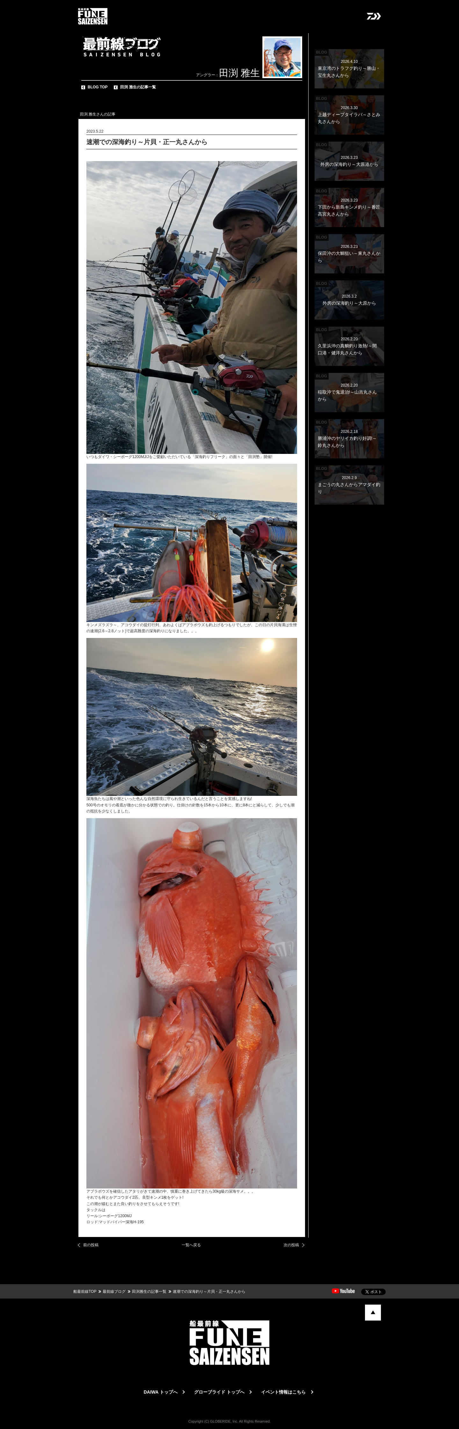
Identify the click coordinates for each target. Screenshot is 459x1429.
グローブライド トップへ (219, 1392)
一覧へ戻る (191, 1245)
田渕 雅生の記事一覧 (138, 87)
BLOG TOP (97, 87)
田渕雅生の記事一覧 (149, 1291)
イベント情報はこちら (283, 1392)
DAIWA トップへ (161, 1392)
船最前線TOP (84, 1291)
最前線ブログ (114, 1291)
